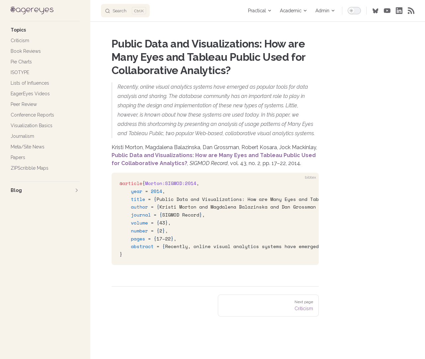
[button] (45, 30)
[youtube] (387, 11)
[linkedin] (399, 11)
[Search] (125, 10)
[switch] (354, 10)
